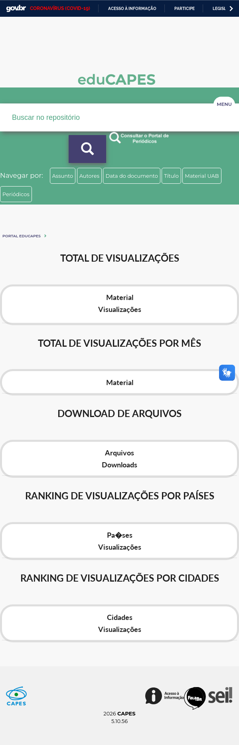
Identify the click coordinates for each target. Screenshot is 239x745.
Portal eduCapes (21, 236)
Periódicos (16, 194)
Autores (89, 176)
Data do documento (131, 176)
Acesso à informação (132, 8)
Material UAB (202, 176)
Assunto (62, 176)
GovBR (16, 8)
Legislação (225, 8)
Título (171, 176)
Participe (184, 8)
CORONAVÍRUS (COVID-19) (60, 8)
